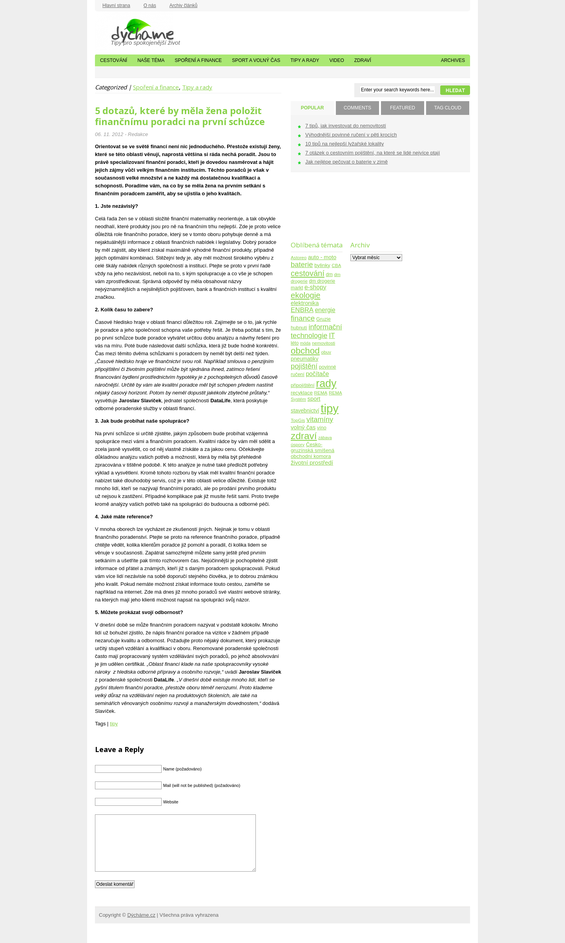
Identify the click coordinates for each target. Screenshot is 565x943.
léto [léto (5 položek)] (295, 343)
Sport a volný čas (256, 60)
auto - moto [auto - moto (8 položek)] (322, 257)
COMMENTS (357, 108)
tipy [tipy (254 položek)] (330, 408)
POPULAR (312, 108)
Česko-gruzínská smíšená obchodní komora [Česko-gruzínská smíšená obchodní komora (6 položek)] (312, 450)
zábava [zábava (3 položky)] (325, 437)
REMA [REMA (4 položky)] (321, 392)
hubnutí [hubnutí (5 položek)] (299, 328)
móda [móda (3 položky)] (305, 343)
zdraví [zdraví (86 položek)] (304, 436)
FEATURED (402, 108)
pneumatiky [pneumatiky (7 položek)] (304, 359)
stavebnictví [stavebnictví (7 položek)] (305, 411)
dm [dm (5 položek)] (329, 274)
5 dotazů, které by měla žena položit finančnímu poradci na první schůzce (180, 116)
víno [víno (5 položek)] (321, 428)
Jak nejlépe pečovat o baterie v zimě (346, 162)
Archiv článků (183, 5)
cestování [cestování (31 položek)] (307, 273)
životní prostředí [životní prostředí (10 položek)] (312, 462)
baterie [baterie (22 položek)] (302, 264)
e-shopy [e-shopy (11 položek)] (315, 287)
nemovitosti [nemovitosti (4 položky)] (323, 342)
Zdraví (362, 60)
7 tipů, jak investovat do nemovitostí (345, 126)
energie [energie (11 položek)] (325, 310)
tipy (114, 724)
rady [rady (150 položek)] (326, 383)
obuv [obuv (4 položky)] (326, 351)
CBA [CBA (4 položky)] (336, 265)
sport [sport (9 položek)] (314, 399)
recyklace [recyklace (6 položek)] (302, 393)
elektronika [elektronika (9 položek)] (305, 303)
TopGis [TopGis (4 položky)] (298, 420)
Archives (453, 60)
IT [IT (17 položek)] (332, 336)
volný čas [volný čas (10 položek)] (303, 427)
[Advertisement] (315, 211)
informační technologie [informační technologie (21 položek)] (316, 331)
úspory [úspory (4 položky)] (297, 444)
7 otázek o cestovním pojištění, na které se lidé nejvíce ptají (372, 153)
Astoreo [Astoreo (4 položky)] (298, 257)
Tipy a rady (304, 60)
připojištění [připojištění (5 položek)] (303, 385)
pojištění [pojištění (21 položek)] (304, 366)
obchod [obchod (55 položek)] (305, 351)
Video (336, 60)
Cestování (113, 60)
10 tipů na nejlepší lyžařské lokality (344, 144)
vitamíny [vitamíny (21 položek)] (319, 419)
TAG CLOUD (447, 108)
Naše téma (150, 60)
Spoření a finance (198, 60)
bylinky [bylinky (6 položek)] (322, 265)
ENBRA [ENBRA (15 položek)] (302, 310)
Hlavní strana (116, 5)
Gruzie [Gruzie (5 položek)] (323, 319)
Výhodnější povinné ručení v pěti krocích (351, 135)
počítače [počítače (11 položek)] (317, 374)
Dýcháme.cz (134, 31)
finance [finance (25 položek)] (303, 318)
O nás (150, 5)
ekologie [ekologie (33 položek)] (305, 295)
